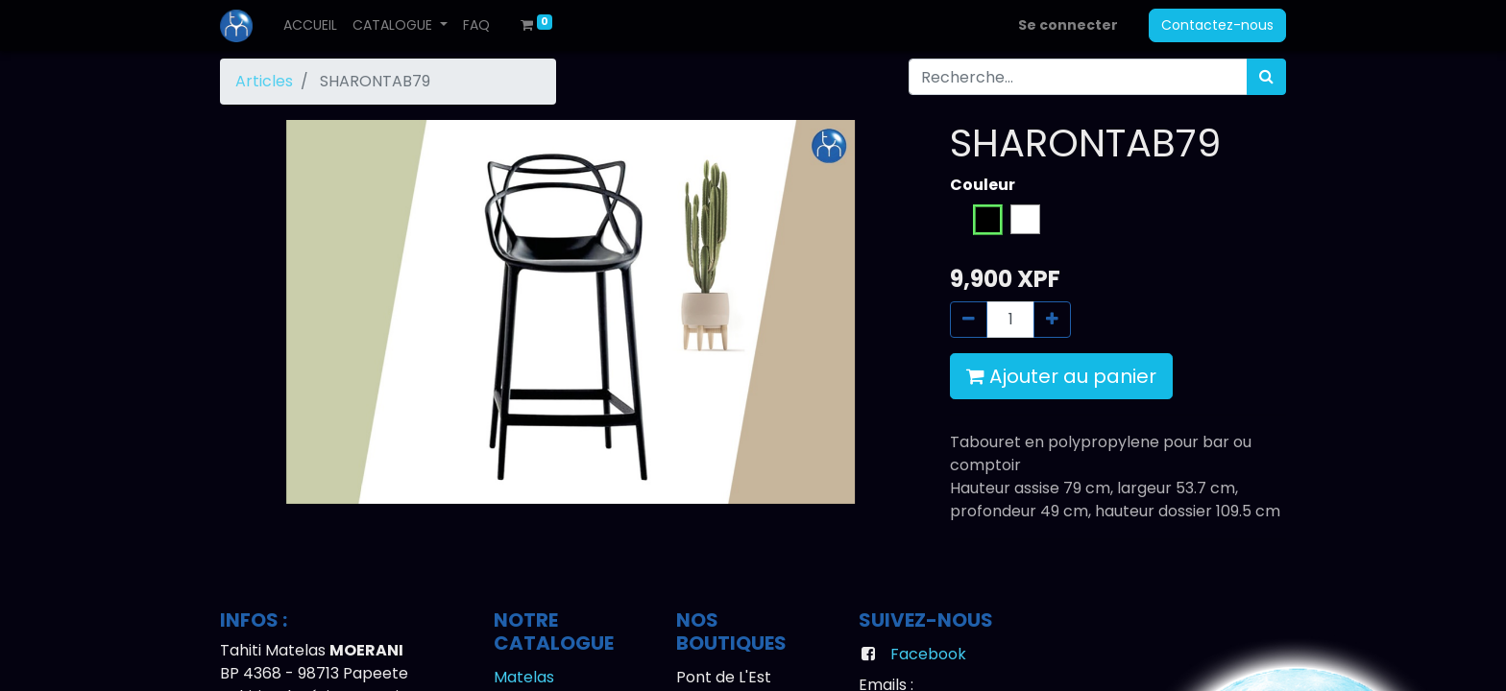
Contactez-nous (1217, 25)
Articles (264, 81)
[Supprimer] (968, 319)
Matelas (524, 677)
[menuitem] (310, 25)
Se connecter (1068, 25)
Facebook (928, 654)
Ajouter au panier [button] (1061, 376)
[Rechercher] (1266, 77)
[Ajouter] (1052, 319)
